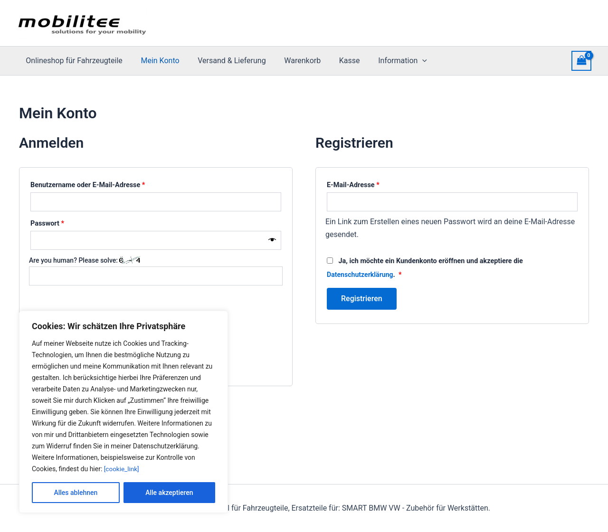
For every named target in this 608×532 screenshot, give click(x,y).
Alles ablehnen (75, 492)
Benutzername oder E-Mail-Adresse (105, 184)
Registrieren (361, 298)
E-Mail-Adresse (371, 184)
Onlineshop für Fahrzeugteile (72, 60)
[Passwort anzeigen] (272, 240)
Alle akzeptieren (169, 492)
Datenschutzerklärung (361, 274)
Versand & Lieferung (224, 60)
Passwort (65, 222)
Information (385, 61)
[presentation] (405, 61)
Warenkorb (291, 60)
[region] (123, 412)
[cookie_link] (122, 469)
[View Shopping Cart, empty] (581, 60)
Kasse (335, 60)
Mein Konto (155, 60)
